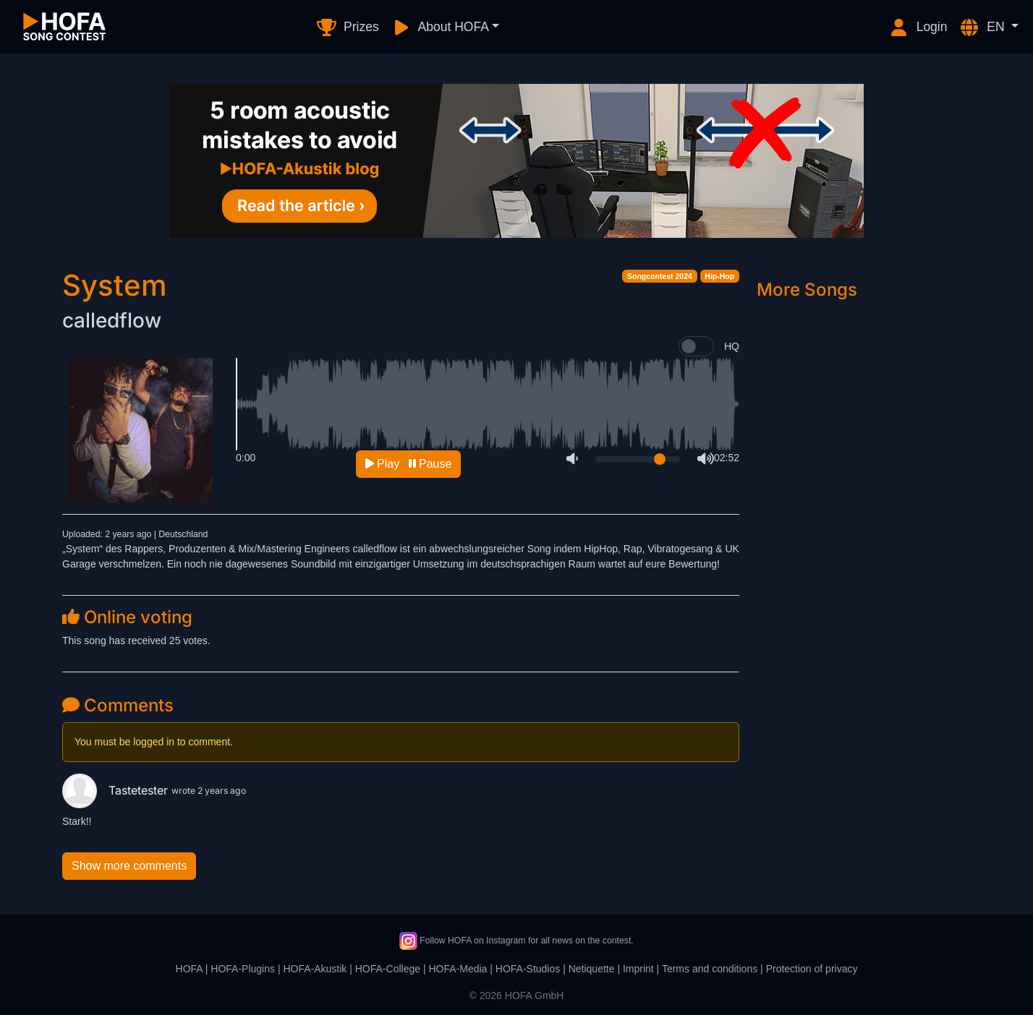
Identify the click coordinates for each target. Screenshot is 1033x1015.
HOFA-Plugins (243, 969)
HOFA (189, 969)
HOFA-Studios (528, 969)
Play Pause (408, 464)
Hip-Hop (719, 276)
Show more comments (129, 866)
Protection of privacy (812, 969)
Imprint (638, 969)
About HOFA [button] (440, 27)
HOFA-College (387, 969)
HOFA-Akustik (315, 969)
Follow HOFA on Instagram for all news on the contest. (516, 940)
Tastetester (116, 790)
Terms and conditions (709, 969)
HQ (731, 346)
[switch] (696, 346)
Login (918, 27)
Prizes (346, 27)
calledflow (111, 320)
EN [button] (983, 27)
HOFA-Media (457, 969)
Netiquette (592, 969)
